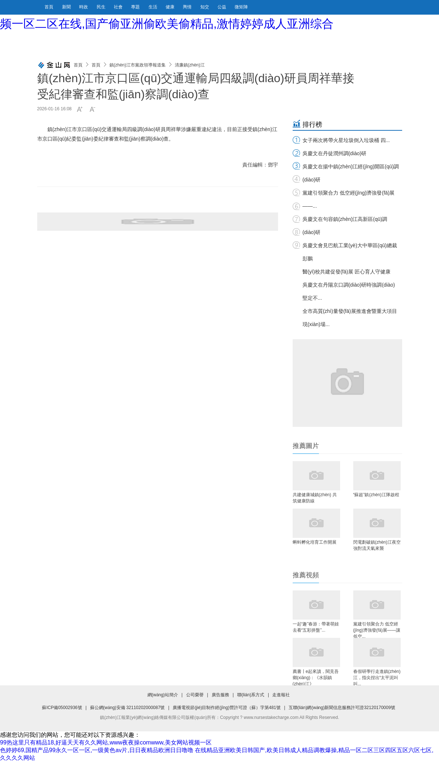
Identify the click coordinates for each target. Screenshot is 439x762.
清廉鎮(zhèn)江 (190, 65)
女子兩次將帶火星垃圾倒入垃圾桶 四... (346, 140)
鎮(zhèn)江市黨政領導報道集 (137, 65)
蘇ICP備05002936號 (62, 707)
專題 (136, 6)
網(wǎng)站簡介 (162, 694)
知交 (205, 6)
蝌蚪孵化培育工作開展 (314, 542)
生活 (153, 6)
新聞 (67, 6)
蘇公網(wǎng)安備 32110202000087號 (127, 707)
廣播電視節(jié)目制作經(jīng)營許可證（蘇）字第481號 (226, 707)
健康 (171, 6)
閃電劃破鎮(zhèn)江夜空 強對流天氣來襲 (377, 545)
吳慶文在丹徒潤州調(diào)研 (335, 153)
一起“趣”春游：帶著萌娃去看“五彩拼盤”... (316, 627)
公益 (222, 6)
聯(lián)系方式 (251, 694)
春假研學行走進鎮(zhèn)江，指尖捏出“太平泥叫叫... (377, 677)
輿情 (188, 6)
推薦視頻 (306, 575)
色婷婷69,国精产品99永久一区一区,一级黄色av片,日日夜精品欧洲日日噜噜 (96, 750)
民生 (102, 6)
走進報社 (281, 694)
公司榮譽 (195, 694)
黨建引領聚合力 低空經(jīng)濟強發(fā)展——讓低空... (376, 629)
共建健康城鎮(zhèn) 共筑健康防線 (315, 497)
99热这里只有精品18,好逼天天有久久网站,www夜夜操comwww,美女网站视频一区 (106, 742)
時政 (84, 6)
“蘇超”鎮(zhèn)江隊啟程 (376, 494)
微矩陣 (241, 6)
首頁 (49, 6)
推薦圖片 (306, 445)
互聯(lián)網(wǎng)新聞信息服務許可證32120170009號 (342, 707)
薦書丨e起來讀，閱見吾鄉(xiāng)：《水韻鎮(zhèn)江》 (316, 677)
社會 (119, 6)
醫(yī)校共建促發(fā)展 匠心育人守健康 (346, 272)
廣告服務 (220, 694)
